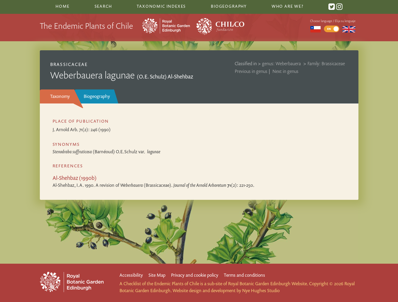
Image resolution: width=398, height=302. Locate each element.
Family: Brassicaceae (326, 63)
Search (103, 6)
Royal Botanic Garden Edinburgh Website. (268, 283)
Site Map (156, 275)
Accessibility (131, 275)
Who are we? (287, 6)
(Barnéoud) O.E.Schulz (106, 151)
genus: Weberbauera (282, 63)
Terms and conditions (244, 275)
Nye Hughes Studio (261, 290)
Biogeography (97, 96)
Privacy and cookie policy (194, 275)
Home (62, 6)
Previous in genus (251, 71)
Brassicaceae (68, 64)
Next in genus (285, 71)
